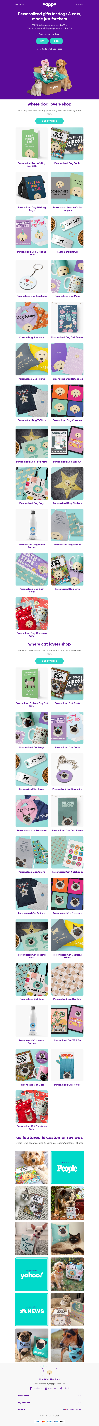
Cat (42, 41)
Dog (56, 41)
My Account (24, 1402)
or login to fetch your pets (49, 49)
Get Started (49, 121)
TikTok (64, 1388)
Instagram (51, 1388)
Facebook (36, 1388)
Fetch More (23, 1395)
